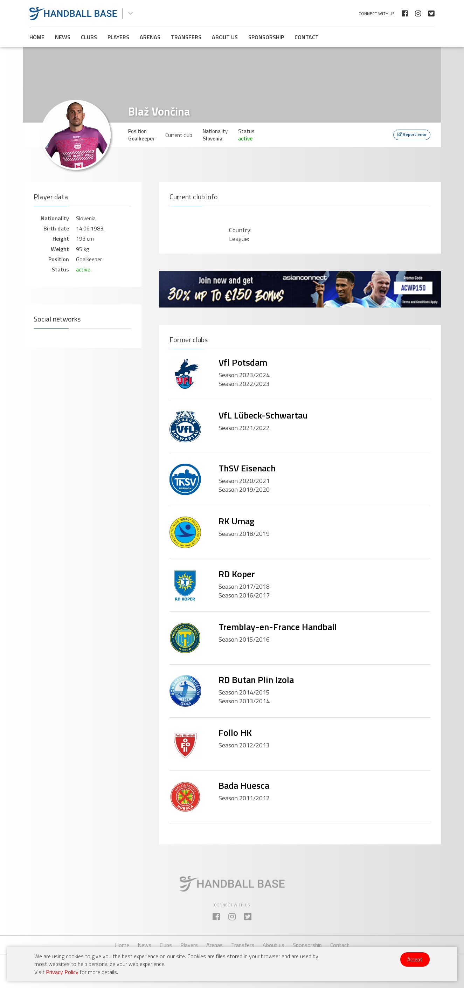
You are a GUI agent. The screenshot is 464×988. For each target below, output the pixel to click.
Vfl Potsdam (243, 362)
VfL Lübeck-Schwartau (263, 415)
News (62, 37)
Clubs (89, 37)
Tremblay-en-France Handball (278, 627)
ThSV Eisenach (247, 468)
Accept (415, 959)
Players (118, 37)
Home (36, 37)
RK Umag (237, 521)
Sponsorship (266, 37)
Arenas (150, 37)
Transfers (186, 37)
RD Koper (237, 574)
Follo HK (235, 732)
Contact (307, 37)
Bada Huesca (244, 785)
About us (225, 37)
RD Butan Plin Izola (256, 679)
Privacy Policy (62, 972)
